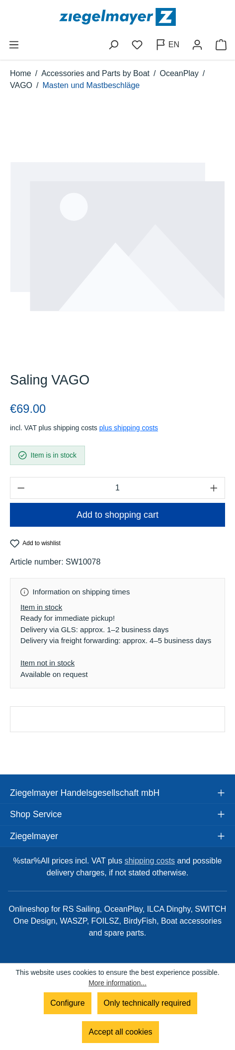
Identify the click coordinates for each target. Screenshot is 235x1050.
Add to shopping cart (117, 515)
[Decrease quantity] (21, 488)
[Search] (113, 45)
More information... (117, 983)
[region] (117, 236)
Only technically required (147, 1003)
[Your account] (197, 45)
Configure (67, 1003)
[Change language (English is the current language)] (167, 45)
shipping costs (150, 861)
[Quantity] (117, 488)
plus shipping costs (128, 428)
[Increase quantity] (214, 488)
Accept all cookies (120, 1032)
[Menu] (14, 45)
